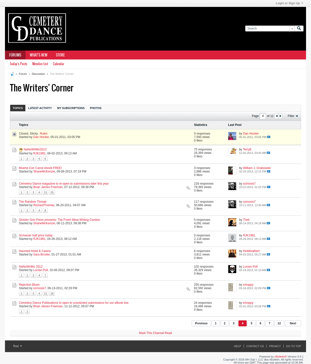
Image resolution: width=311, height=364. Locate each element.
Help (237, 346)
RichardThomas (43, 205)
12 (279, 323)
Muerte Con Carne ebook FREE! (40, 168)
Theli (246, 220)
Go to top (293, 346)
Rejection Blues (29, 284)
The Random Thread (32, 201)
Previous (201, 323)
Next (293, 323)
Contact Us (255, 346)
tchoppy (248, 284)
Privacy (275, 346)
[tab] (18, 108)
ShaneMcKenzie (44, 171)
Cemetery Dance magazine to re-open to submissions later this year (64, 183)
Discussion (38, 73)
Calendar (58, 63)
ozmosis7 (249, 183)
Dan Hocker (41, 137)
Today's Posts (18, 63)
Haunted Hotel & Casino (35, 251)
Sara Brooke (41, 254)
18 (51, 293)
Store (60, 55)
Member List (40, 63)
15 (51, 192)
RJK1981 (39, 153)
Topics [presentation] (18, 108)
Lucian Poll (40, 270)
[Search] (270, 29)
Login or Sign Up (289, 3)
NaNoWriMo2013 (35, 149)
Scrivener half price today (35, 235)
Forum (23, 73)
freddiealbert (251, 251)
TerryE (247, 149)
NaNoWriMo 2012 (30, 266)
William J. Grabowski (257, 168)
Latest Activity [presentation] (40, 108)
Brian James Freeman (48, 187)
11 (45, 192)
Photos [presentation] (95, 108)
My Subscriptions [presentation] (71, 108)
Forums (15, 55)
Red (17, 346)
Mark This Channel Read (155, 333)
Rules (43, 133)
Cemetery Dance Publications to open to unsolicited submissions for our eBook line (74, 303)
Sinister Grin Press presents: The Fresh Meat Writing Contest (59, 220)
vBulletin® (280, 356)
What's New (38, 55)
